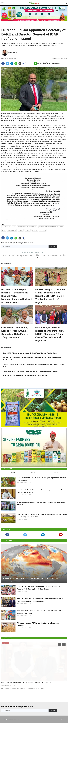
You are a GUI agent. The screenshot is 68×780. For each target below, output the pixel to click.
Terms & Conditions (51, 742)
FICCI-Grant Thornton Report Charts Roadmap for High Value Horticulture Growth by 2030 (41, 502)
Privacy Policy (61, 742)
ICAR (14, 226)
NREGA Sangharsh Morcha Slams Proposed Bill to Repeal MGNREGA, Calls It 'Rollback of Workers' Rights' (50, 296)
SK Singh (19, 542)
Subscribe (53, 246)
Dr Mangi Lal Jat (6, 226)
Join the (47, 63)
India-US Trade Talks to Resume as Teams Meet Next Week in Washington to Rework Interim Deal (40, 623)
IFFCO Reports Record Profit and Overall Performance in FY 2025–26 (24, 706)
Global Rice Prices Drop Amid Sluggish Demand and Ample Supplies (50, 256)
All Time (56, 495)
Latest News (8, 23)
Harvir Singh (12, 52)
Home (2, 23)
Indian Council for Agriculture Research (27, 226)
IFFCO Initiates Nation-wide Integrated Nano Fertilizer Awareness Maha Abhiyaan (41, 527)
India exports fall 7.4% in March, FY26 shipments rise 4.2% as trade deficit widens (30, 371)
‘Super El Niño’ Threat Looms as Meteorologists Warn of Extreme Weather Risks (30, 353)
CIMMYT (27, 230)
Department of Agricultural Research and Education (51, 226)
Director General (12, 230)
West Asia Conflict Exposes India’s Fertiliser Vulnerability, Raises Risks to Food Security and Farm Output (42, 539)
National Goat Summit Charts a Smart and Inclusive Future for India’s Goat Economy (17, 256)
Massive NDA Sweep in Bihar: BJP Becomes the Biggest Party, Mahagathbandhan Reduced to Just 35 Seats (16, 296)
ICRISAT (21, 230)
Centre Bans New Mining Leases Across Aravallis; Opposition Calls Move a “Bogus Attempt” (14, 332)
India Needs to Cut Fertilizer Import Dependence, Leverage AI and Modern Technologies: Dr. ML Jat (41, 515)
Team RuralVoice (21, 505)
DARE (3, 230)
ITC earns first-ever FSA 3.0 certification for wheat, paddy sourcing (25, 375)
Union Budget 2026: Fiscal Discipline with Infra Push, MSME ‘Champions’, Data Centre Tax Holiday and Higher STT (49, 334)
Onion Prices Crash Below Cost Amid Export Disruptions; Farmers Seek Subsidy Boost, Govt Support (38, 611)
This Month (34, 495)
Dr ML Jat (34, 230)
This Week (12, 495)
